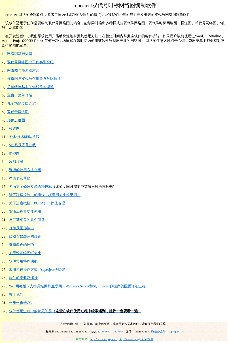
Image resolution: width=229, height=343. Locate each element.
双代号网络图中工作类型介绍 (30, 62)
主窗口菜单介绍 (19, 95)
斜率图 (14, 153)
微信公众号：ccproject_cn (167, 331)
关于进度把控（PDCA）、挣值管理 (37, 203)
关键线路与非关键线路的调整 (30, 87)
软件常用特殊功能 (23, 261)
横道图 (14, 128)
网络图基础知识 (19, 54)
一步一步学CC (20, 303)
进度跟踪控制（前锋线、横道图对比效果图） (45, 195)
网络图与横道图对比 (23, 70)
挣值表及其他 (19, 178)
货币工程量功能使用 (25, 211)
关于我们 (16, 294)
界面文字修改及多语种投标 (30, 186)
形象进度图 (16, 120)
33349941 (119, 331)
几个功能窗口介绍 (21, 103)
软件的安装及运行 (23, 278)
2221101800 (103, 331)
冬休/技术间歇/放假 (24, 137)
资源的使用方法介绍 (25, 170)
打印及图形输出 (21, 228)
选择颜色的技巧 (21, 245)
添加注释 (16, 162)
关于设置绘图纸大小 (25, 253)
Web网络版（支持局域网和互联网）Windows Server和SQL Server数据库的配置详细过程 (77, 286)
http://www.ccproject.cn (133, 339)
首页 (150, 339)
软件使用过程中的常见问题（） (75, 311)
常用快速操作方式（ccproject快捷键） (39, 269)
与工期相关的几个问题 (27, 220)
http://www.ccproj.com (103, 339)
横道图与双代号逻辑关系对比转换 (34, 79)
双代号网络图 (18, 112)
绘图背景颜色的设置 (25, 236)
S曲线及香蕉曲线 (22, 145)
